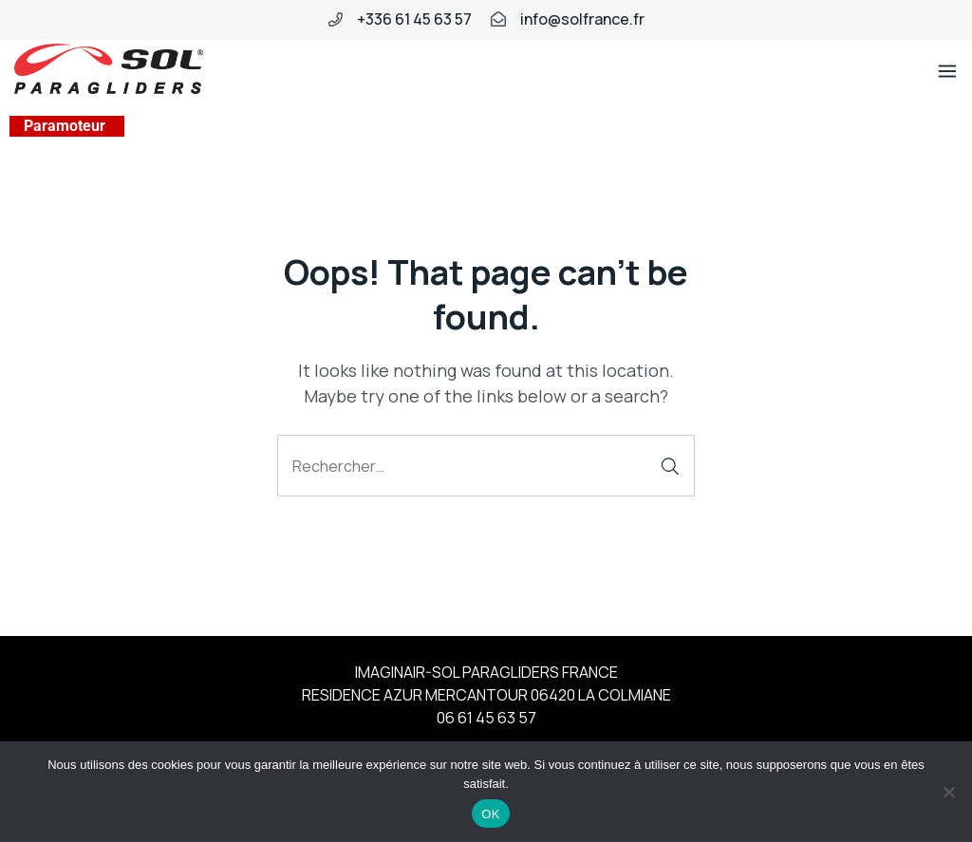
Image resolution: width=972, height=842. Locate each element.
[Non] (948, 791)
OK (490, 814)
